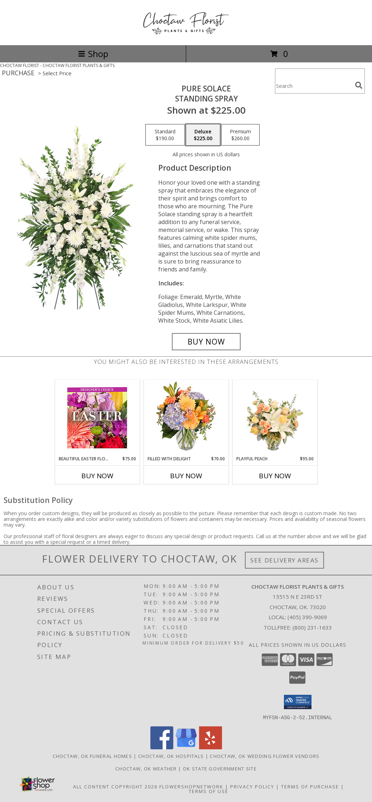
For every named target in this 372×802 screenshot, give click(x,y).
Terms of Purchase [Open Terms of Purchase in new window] (310, 786)
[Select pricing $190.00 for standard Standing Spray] (165, 134)
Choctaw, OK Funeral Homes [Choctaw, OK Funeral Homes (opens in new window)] (92, 756)
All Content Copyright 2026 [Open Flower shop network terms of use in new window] (115, 786)
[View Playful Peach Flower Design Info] (275, 417)
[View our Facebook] (161, 747)
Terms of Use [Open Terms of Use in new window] (208, 791)
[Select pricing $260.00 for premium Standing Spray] (240, 134)
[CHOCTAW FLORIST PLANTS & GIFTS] (186, 34)
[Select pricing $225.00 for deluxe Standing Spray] (203, 134)
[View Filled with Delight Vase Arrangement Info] (186, 417)
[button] (297, 702)
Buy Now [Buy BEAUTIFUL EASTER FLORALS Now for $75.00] (97, 475)
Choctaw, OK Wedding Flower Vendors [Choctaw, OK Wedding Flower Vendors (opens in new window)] (264, 756)
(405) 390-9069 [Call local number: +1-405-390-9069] (307, 617)
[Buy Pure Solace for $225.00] (206, 341)
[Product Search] (313, 85)
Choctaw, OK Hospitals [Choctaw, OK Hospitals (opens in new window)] (171, 756)
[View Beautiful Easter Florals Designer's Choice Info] (97, 417)
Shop (93, 54)
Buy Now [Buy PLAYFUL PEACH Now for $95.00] (275, 475)
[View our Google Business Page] (186, 747)
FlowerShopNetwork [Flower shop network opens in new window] (191, 786)
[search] (358, 85)
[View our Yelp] (210, 747)
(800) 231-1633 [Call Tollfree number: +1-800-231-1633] (312, 627)
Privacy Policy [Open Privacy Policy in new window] (252, 786)
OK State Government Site (220, 768)
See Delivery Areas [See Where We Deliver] (284, 560)
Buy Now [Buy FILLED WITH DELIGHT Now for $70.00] (186, 475)
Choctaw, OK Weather (146, 768)
